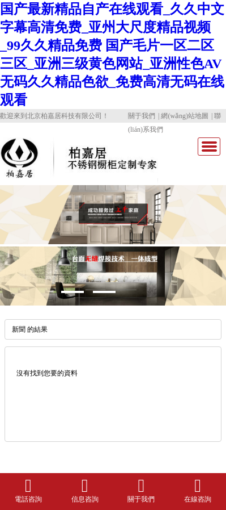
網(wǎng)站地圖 (184, 116)
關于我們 (141, 116)
